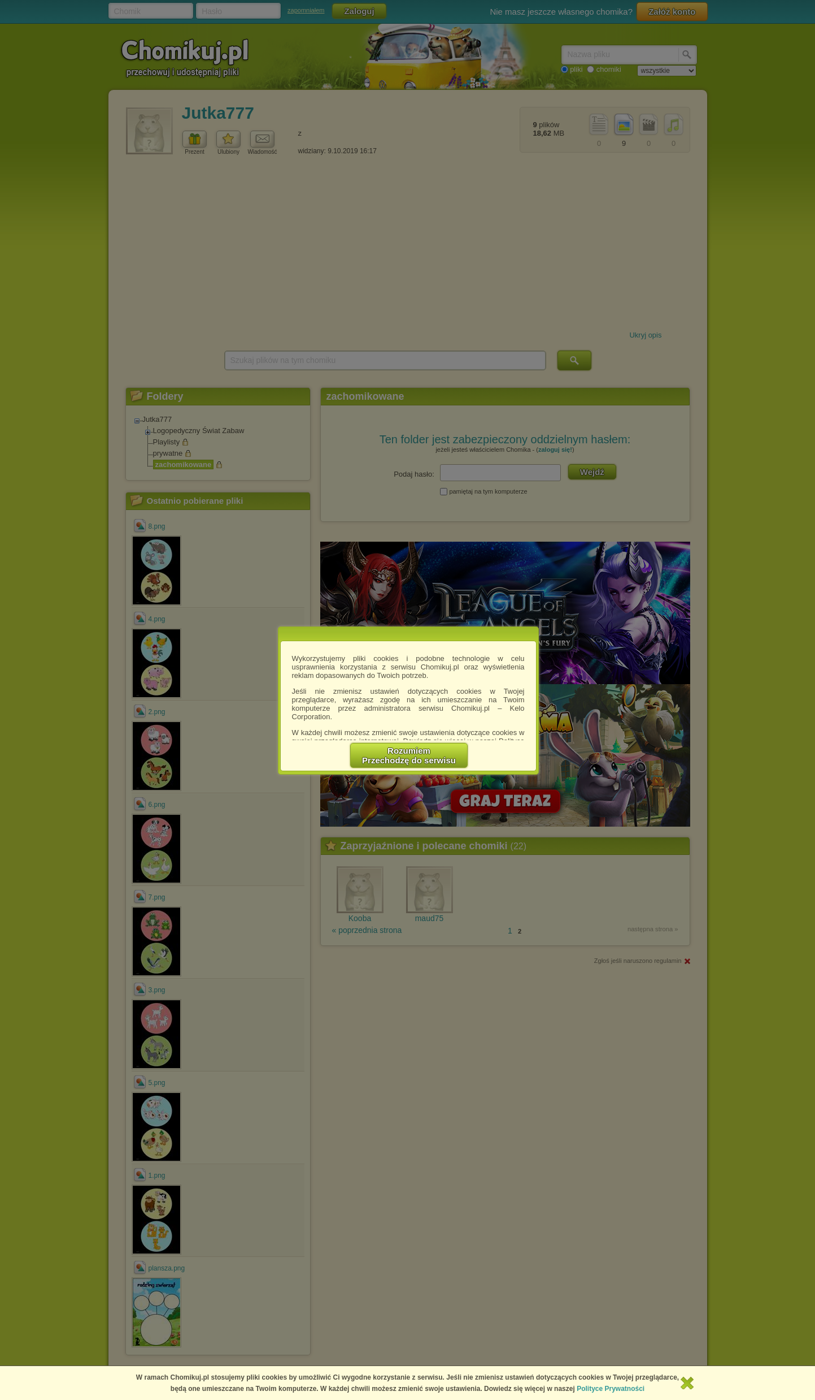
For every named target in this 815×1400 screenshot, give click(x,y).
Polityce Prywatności (610, 1389)
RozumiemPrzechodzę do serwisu (409, 755)
